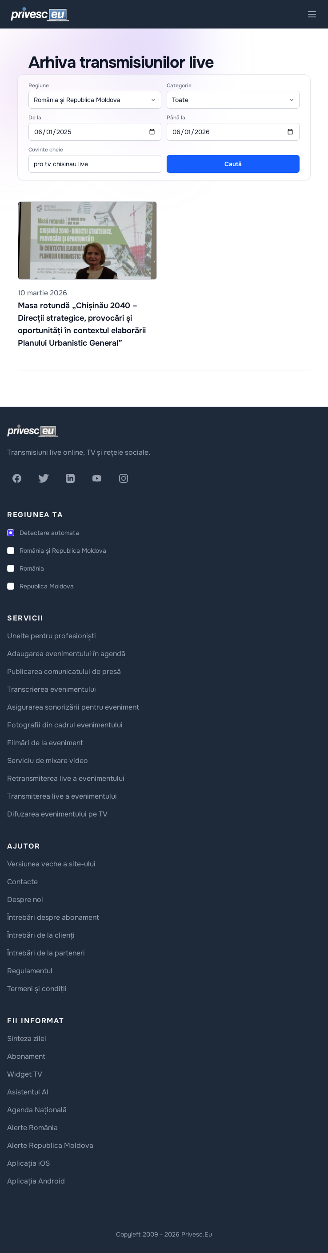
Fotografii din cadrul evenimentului (65, 725)
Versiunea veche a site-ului (51, 864)
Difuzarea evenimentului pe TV (57, 814)
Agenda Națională (37, 1109)
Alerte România (32, 1127)
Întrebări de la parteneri (46, 953)
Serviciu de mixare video (47, 760)
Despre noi (25, 899)
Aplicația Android (36, 1181)
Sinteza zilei (26, 1038)
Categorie (179, 85)
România (32, 568)
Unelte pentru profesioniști (51, 636)
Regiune (38, 85)
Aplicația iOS (28, 1163)
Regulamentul (29, 970)
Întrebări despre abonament (53, 917)
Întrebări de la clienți (41, 935)
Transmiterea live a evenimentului (62, 796)
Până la (176, 117)
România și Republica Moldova (63, 551)
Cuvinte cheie (45, 149)
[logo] (32, 430)
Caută (233, 164)
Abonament (26, 1056)
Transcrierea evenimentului (51, 689)
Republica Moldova (47, 586)
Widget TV (24, 1074)
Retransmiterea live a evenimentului (65, 778)
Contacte (22, 881)
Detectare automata (49, 533)
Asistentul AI (27, 1092)
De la (34, 117)
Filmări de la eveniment (45, 742)
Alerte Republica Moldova (50, 1145)
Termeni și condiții (37, 988)
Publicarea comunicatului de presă (64, 671)
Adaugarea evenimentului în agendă (66, 653)
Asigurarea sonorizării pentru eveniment (73, 707)
